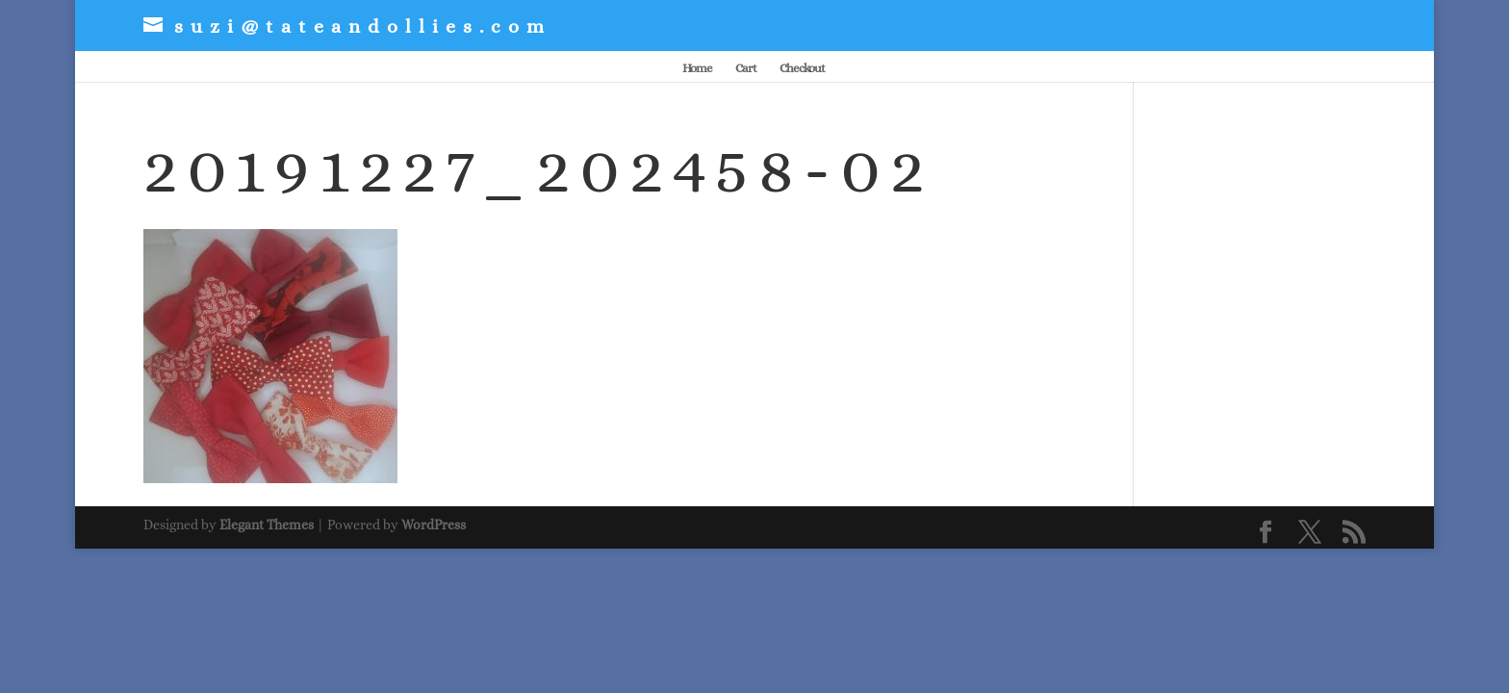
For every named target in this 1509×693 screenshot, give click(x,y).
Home (697, 68)
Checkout (802, 68)
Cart (745, 68)
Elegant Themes (266, 524)
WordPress (433, 524)
